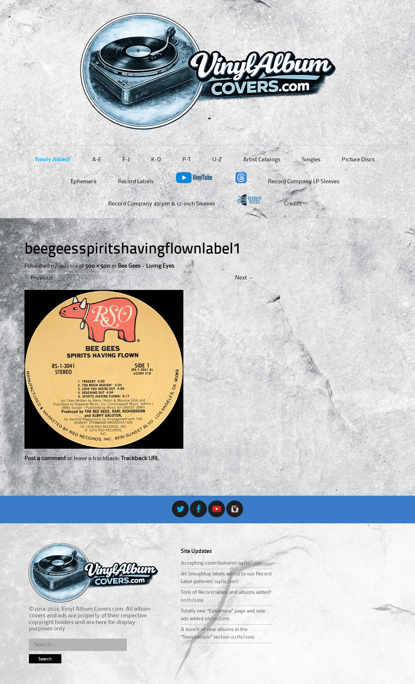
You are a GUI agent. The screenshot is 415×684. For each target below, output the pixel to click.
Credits (293, 203)
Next (244, 277)
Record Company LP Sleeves (303, 181)
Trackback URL (140, 458)
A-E (96, 159)
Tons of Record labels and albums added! (226, 592)
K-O (156, 159)
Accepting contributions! (209, 563)
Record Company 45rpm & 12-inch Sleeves (161, 203)
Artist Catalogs (261, 159)
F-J (126, 159)
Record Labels (135, 181)
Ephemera (84, 181)
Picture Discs (358, 159)
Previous (38, 277)
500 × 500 (97, 266)
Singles (311, 159)
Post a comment (45, 458)
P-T (186, 159)
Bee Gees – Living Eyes (146, 266)
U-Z (216, 159)
